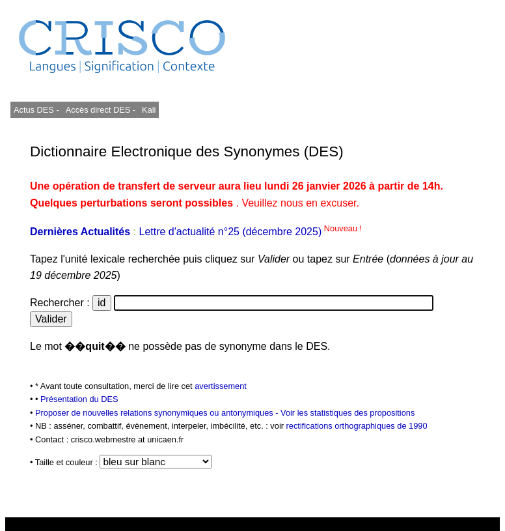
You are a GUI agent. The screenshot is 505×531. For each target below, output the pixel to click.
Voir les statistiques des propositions (347, 413)
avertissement (221, 386)
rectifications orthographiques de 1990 (357, 426)
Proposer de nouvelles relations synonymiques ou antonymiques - (157, 413)
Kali (149, 110)
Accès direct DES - (100, 110)
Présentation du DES (79, 399)
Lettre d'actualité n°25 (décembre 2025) (250, 231)
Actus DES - (36, 110)
